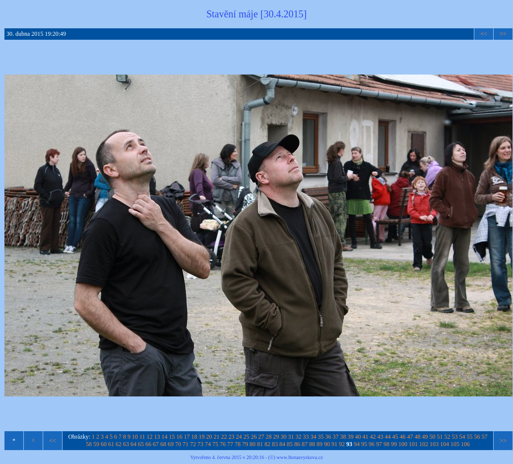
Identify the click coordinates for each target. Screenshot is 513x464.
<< (483, 33)
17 (187, 436)
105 (454, 444)
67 (156, 444)
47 (410, 436)
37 (336, 436)
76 (223, 444)
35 (321, 436)
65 (141, 444)
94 (357, 444)
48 (418, 436)
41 (366, 436)
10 (135, 436)
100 (402, 444)
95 (364, 444)
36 (328, 436)
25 (247, 436)
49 (425, 436)
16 (180, 436)
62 (119, 444)
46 (403, 436)
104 (444, 444)
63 (126, 444)
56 (477, 436)
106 (465, 444)
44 (388, 436)
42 (373, 436)
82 (267, 444)
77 (230, 444)
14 (165, 436)
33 (306, 436)
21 (217, 436)
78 (238, 444)
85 (290, 444)
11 (142, 436)
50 (433, 436)
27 (261, 436)
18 (194, 436)
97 (379, 444)
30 (284, 436)
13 (157, 436)
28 (269, 436)
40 (358, 436)
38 (343, 436)
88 (312, 444)
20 (209, 436)
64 (133, 444)
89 (319, 444)
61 (111, 444)
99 (394, 444)
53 (455, 436)
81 (260, 444)
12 (150, 436)
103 (434, 444)
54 (462, 436)
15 (172, 436)
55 (470, 436)
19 (202, 436)
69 (171, 444)
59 (96, 444)
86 (297, 444)
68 (163, 444)
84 (282, 444)
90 (327, 444)
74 (208, 444)
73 (200, 444)
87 (305, 444)
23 (232, 436)
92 (342, 444)
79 (245, 444)
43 (381, 436)
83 (275, 444)
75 (215, 444)
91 (334, 444)
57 (485, 436)
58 (89, 444)
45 (395, 436)
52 (447, 436)
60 (104, 444)
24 (239, 436)
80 (253, 444)
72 (193, 444)
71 (186, 444)
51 (440, 436)
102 (423, 444)
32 (299, 436)
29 (276, 436)
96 (372, 444)
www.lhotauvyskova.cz (299, 457)
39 (351, 436)
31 (291, 436)
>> (503, 33)
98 (386, 444)
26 (254, 436)
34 (314, 436)
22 (224, 436)
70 (178, 444)
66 (148, 444)
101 (413, 444)
